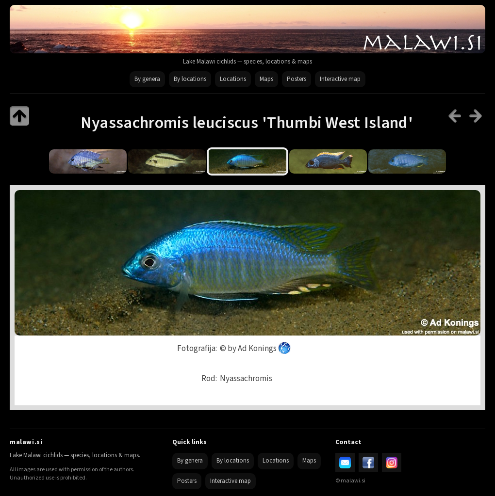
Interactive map (340, 79)
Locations (233, 79)
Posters (296, 79)
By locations (190, 79)
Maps (266, 79)
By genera (147, 79)
